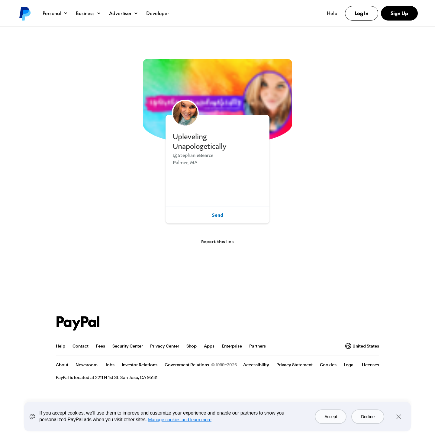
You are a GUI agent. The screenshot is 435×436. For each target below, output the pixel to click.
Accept (330, 416)
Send (217, 215)
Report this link (217, 241)
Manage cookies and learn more (179, 419)
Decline (368, 416)
